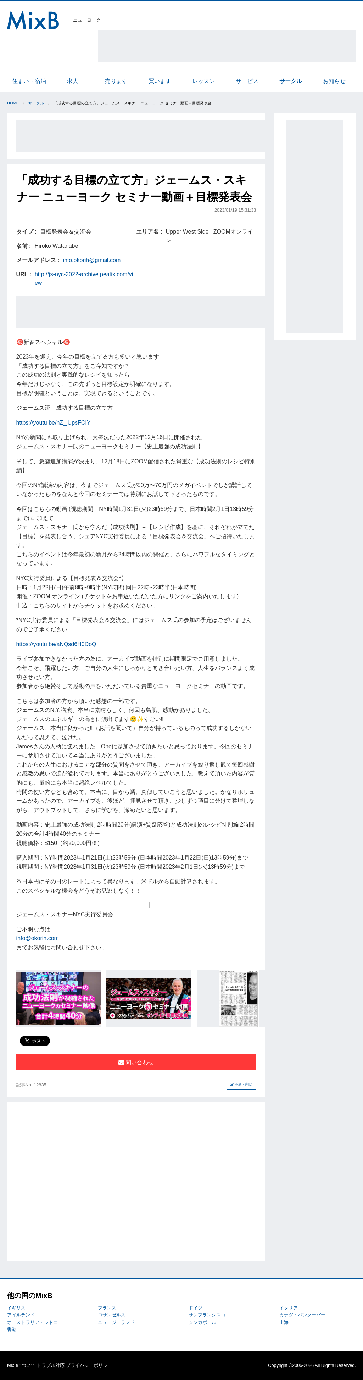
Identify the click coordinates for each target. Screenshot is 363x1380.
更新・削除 (241, 1084)
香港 (11, 1329)
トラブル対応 (51, 1365)
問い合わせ (136, 1062)
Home (13, 103)
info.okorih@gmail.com (92, 260)
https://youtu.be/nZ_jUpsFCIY (53, 423)
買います (160, 81)
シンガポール (202, 1322)
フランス (107, 1307)
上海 (284, 1322)
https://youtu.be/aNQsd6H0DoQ (56, 644)
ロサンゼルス (111, 1315)
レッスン (203, 81)
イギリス (16, 1307)
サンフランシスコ (207, 1315)
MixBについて (21, 1365)
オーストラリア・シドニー (34, 1322)
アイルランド (21, 1315)
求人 (72, 81)
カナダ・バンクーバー (302, 1315)
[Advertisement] (227, 46)
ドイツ (195, 1307)
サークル (290, 81)
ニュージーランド (116, 1322)
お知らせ (334, 81)
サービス (247, 81)
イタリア (288, 1307)
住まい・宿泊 (29, 81)
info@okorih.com (37, 938)
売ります (116, 81)
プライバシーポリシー (89, 1365)
